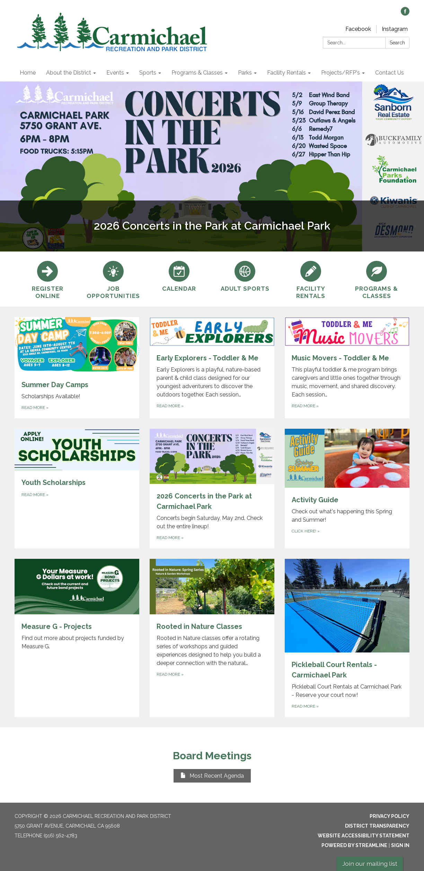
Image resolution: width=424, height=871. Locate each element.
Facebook (358, 29)
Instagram (395, 29)
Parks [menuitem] (245, 72)
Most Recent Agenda (212, 775)
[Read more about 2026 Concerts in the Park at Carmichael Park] (212, 489)
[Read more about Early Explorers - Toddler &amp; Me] (212, 367)
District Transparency (377, 826)
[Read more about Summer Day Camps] (77, 367)
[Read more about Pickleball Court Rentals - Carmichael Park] (347, 638)
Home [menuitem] (28, 72)
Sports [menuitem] (147, 72)
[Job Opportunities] (113, 279)
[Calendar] (179, 275)
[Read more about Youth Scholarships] (77, 489)
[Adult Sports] (245, 275)
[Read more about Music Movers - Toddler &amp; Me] (347, 367)
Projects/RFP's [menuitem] (340, 72)
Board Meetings (212, 756)
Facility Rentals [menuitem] (286, 72)
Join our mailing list (369, 863)
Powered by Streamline (354, 845)
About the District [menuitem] (68, 72)
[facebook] (405, 13)
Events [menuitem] (115, 72)
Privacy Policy (389, 816)
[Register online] (47, 279)
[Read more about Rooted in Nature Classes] (212, 638)
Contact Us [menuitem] (389, 72)
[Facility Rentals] (310, 279)
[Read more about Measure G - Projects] (77, 638)
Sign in (400, 845)
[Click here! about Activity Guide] (347, 489)
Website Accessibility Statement (363, 835)
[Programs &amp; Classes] (376, 279)
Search (397, 42)
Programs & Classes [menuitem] (197, 72)
